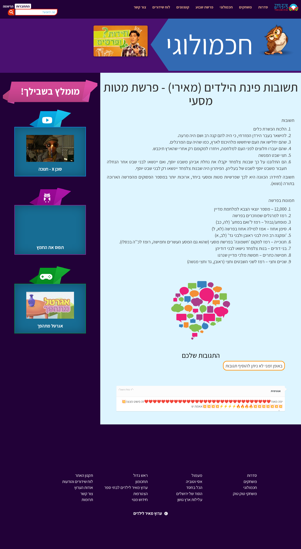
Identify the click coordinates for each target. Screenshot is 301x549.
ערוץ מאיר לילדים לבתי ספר (126, 487)
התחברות (23, 6)
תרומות (87, 499)
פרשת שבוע (204, 7)
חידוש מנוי (140, 499)
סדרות (263, 7)
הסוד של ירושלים (189, 493)
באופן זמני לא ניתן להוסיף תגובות (253, 366)
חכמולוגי (226, 7)
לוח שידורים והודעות (77, 481)
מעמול (197, 475)
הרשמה (8, 6)
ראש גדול (140, 475)
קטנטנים (182, 7)
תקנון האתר (84, 475)
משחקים (245, 7)
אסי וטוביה (194, 481)
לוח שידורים (161, 7)
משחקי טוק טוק (245, 493)
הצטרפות (140, 493)
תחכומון (141, 481)
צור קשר (140, 7)
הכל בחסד (194, 487)
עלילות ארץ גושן (189, 499)
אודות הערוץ (83, 487)
